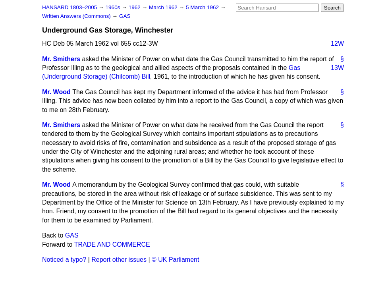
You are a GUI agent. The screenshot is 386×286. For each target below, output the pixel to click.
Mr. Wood (56, 92)
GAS (125, 16)
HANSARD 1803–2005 (69, 7)
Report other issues (119, 259)
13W (337, 67)
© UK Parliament (175, 259)
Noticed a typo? (64, 259)
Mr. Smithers (61, 59)
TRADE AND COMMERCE (112, 244)
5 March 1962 (203, 7)
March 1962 (164, 7)
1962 (135, 7)
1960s (113, 7)
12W (337, 43)
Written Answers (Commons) (77, 16)
